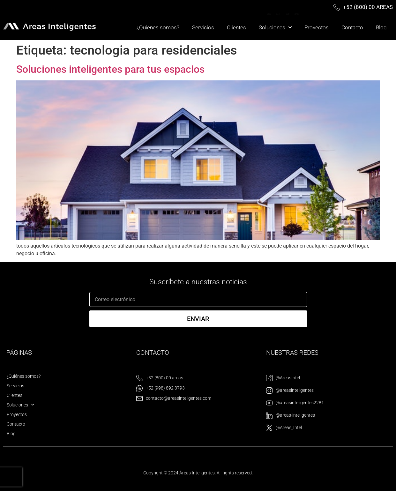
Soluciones (275, 27)
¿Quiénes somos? (158, 27)
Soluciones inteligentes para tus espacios (110, 69)
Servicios (203, 27)
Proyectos (316, 27)
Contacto (352, 27)
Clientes (236, 27)
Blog (381, 27)
